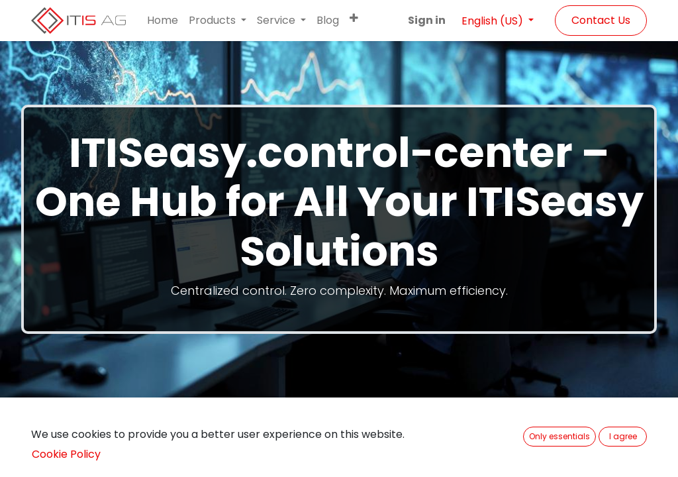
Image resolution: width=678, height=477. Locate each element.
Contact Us (600, 20)
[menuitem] (162, 20)
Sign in (427, 20)
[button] (353, 17)
